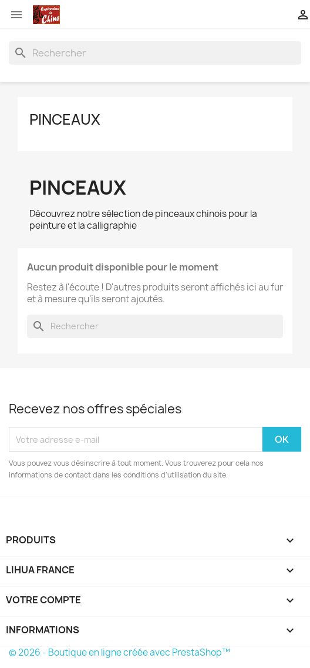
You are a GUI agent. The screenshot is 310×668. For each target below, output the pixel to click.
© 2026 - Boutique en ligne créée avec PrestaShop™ (119, 652)
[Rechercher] (155, 53)
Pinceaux (64, 119)
